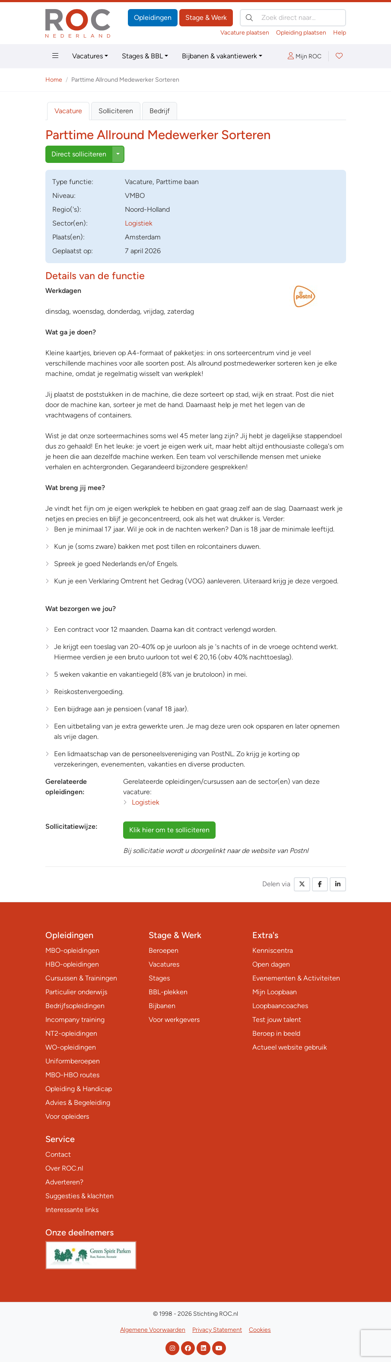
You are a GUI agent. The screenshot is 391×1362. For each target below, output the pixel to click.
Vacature (68, 111)
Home (53, 79)
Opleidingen (153, 17)
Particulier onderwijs (76, 992)
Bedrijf (159, 111)
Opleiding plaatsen (301, 32)
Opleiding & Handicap (78, 1089)
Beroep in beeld (276, 1033)
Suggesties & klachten (79, 1196)
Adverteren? (64, 1182)
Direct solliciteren (78, 154)
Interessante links (72, 1210)
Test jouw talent (276, 1019)
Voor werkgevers (174, 1019)
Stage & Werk (206, 17)
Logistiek (139, 223)
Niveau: (64, 195)
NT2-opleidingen (71, 1033)
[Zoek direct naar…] (293, 17)
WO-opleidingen (70, 1047)
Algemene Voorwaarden (152, 1329)
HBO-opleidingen (72, 964)
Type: (72, 182)
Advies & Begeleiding (77, 1102)
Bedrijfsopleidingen (75, 1006)
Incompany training (75, 1019)
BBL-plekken (168, 992)
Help (339, 32)
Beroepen (163, 950)
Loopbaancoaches (280, 1006)
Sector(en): (70, 223)
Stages (159, 978)
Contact (58, 1154)
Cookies (260, 1329)
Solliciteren (116, 111)
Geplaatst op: (72, 251)
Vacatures (87, 56)
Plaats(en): (68, 237)
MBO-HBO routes (72, 1075)
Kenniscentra (272, 950)
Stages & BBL (142, 56)
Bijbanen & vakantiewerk (219, 56)
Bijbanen (162, 1006)
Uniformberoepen (72, 1061)
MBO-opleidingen (72, 950)
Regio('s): (66, 209)
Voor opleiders (67, 1116)
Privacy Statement (217, 1329)
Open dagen (271, 964)
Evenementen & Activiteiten (296, 978)
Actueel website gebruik (289, 1047)
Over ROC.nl (64, 1168)
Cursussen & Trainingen (81, 978)
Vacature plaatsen (244, 32)
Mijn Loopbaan (274, 992)
